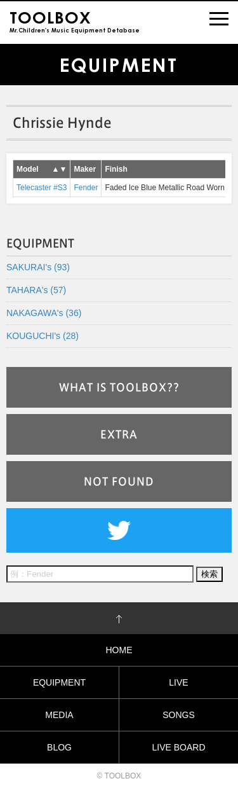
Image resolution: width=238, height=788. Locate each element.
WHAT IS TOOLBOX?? (119, 387)
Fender (86, 187)
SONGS (178, 715)
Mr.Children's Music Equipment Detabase (75, 21)
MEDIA (59, 715)
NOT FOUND (119, 481)
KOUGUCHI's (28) (42, 336)
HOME (119, 650)
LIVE (178, 682)
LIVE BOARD (178, 747)
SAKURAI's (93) (38, 267)
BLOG (59, 747)
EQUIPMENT (59, 682)
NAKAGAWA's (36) (43, 313)
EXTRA (119, 434)
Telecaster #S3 (42, 187)
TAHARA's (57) (36, 290)
